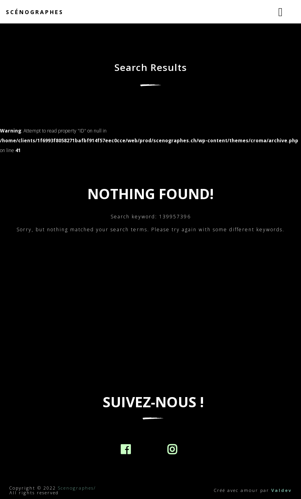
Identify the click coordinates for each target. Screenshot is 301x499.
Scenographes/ (77, 488)
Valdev (281, 490)
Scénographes (34, 12)
